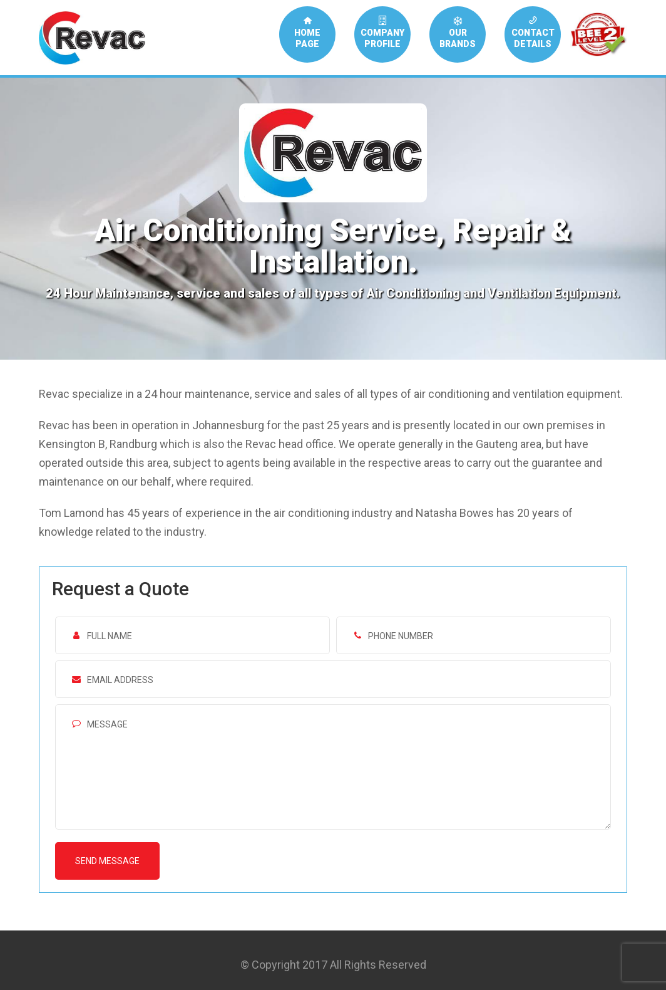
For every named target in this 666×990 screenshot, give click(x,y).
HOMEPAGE (307, 32)
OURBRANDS (457, 32)
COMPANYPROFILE (382, 32)
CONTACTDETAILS (533, 32)
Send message (107, 861)
